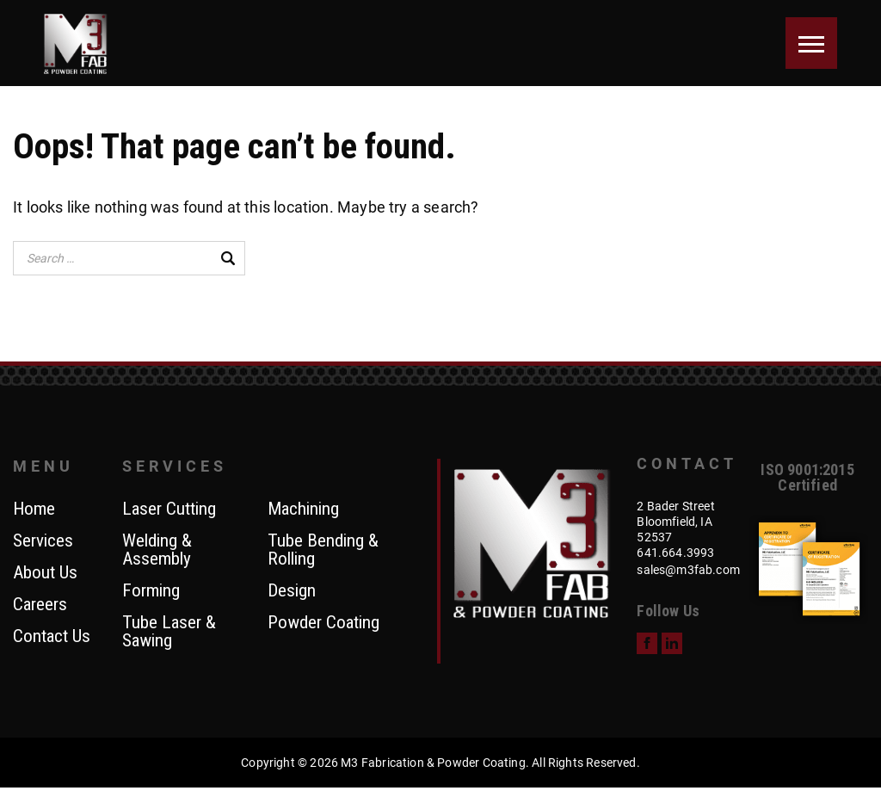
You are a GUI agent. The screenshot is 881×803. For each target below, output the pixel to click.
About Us (45, 573)
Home (34, 509)
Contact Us (51, 636)
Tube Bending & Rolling (323, 550)
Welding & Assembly (157, 550)
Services (43, 541)
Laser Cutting (169, 509)
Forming (151, 591)
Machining (303, 509)
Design (292, 591)
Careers (40, 605)
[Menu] (811, 43)
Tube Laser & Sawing (169, 632)
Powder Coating (323, 623)
